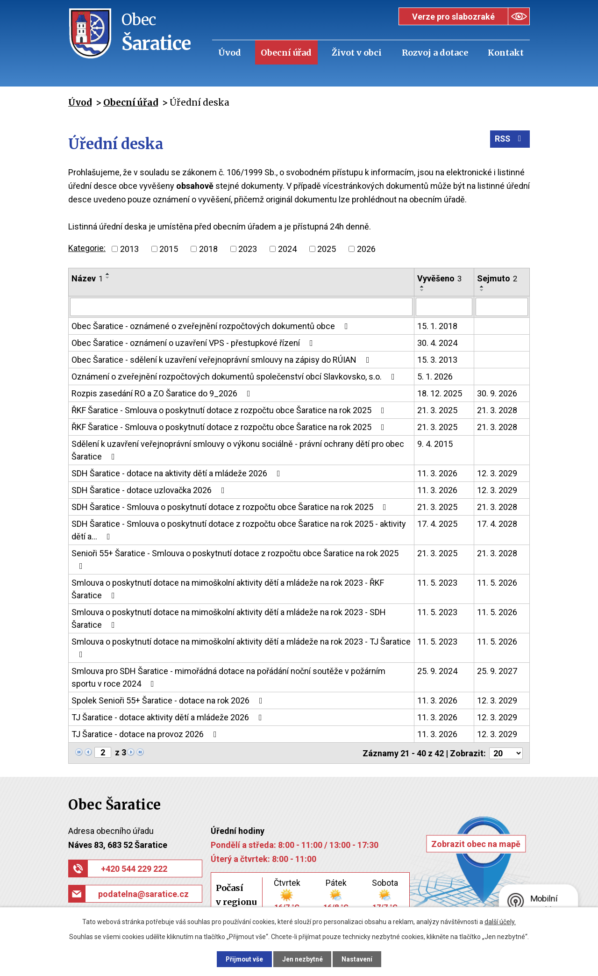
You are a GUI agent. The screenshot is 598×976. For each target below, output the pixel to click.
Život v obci (357, 52)
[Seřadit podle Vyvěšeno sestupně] (422, 290)
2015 (168, 249)
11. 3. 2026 (437, 473)
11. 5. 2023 (437, 582)
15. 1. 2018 (437, 325)
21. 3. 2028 (497, 410)
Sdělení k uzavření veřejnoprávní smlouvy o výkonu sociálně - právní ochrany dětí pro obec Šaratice (237, 449)
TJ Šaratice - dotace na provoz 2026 (146, 734)
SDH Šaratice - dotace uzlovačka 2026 (149, 490)
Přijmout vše (242, 958)
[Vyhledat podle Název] (241, 307)
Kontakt (506, 52)
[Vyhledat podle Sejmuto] (502, 307)
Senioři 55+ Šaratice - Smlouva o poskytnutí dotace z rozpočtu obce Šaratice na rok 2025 (235, 559)
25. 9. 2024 (437, 670)
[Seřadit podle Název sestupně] (108, 278)
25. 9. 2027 (497, 670)
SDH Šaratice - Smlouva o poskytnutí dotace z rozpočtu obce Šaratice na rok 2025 (230, 506)
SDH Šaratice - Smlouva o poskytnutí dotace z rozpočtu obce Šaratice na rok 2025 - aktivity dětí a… (238, 529)
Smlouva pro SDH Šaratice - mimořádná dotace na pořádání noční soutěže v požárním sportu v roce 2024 (228, 677)
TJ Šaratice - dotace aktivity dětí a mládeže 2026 (168, 717)
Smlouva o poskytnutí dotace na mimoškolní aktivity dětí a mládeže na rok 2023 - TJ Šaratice (241, 647)
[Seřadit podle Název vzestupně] (108, 274)
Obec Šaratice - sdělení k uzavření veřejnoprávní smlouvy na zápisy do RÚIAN (222, 359)
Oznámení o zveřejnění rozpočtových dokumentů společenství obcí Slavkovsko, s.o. (235, 376)
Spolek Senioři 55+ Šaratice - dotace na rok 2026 (168, 700)
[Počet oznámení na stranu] (506, 752)
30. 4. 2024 (437, 342)
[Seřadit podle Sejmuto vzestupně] (482, 286)
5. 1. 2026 (435, 376)
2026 (366, 249)
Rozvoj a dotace (435, 52)
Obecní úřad (286, 52)
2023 (247, 249)
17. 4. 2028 (497, 523)
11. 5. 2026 (497, 582)
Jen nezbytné (303, 958)
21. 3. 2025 (437, 410)
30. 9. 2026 (497, 393)
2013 (129, 249)
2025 (326, 249)
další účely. (500, 921)
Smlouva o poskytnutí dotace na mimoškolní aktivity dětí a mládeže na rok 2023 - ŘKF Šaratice (227, 588)
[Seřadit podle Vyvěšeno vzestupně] (422, 286)
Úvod (229, 52)
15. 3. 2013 (437, 359)
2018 (208, 249)
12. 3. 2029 (497, 473)
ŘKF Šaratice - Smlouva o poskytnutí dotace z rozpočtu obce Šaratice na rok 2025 (229, 410)
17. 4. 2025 (437, 523)
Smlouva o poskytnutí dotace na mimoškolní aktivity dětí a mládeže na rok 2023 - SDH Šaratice (228, 618)
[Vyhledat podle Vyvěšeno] (444, 307)
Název (87, 278)
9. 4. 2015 (435, 443)
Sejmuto (497, 278)
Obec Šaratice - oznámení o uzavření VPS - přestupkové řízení (194, 342)
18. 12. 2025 (439, 393)
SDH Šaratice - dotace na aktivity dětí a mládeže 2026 (177, 473)
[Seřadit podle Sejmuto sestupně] (482, 290)
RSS (509, 140)
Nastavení (359, 958)
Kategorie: (87, 248)
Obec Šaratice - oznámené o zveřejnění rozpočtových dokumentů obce (211, 325)
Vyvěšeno (439, 278)
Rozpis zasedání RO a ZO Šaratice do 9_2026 (162, 393)
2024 (287, 249)
